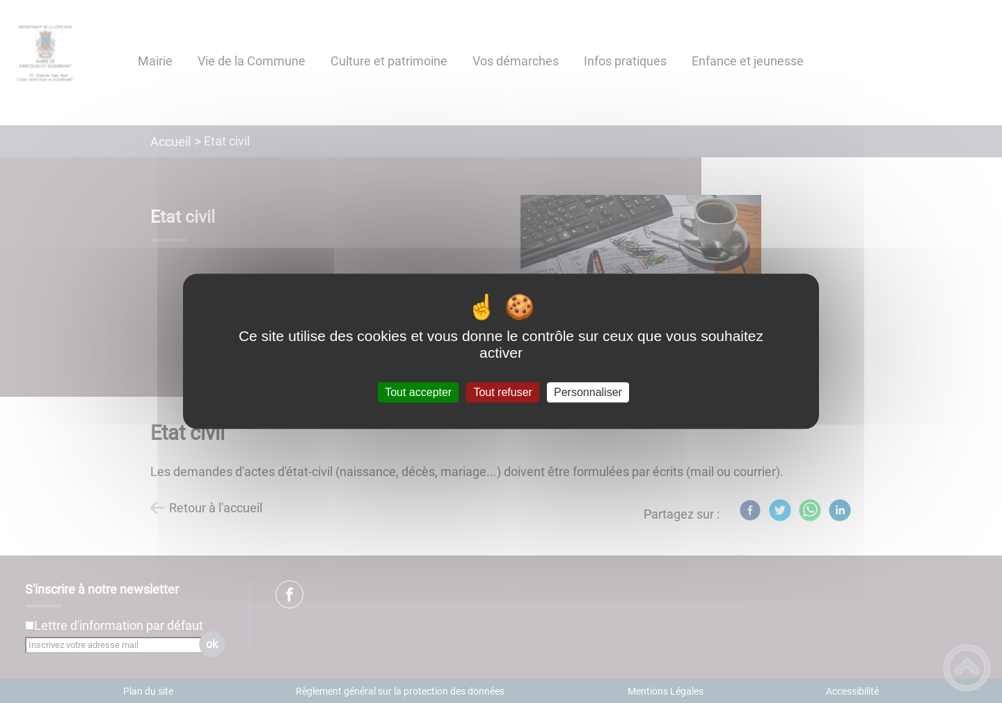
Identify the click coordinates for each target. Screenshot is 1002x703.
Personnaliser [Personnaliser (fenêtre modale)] (588, 392)
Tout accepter (418, 392)
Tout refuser (502, 392)
